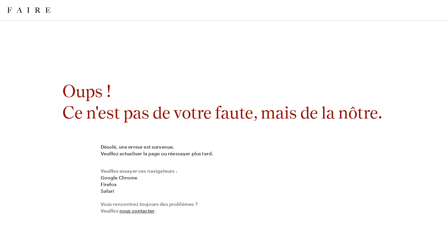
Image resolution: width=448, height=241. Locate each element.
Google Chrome (119, 177)
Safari (107, 191)
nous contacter (136, 211)
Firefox (109, 184)
